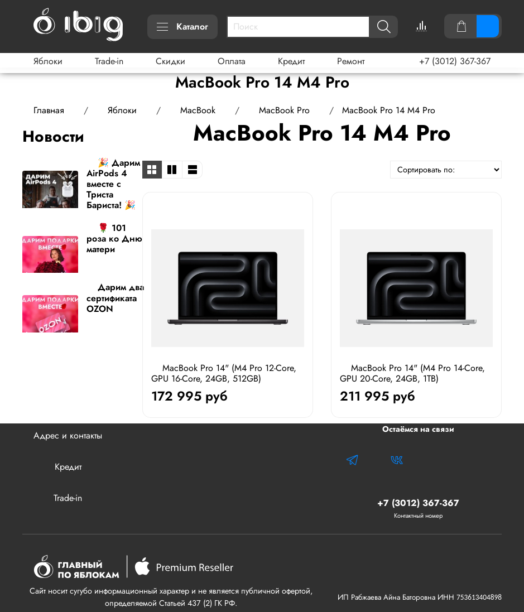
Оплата (232, 61)
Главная (48, 110)
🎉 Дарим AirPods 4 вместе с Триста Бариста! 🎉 (113, 184)
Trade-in (109, 61)
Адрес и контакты (67, 435)
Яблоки (48, 61)
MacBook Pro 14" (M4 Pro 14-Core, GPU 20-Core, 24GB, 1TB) (412, 373)
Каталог (182, 26)
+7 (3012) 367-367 (455, 61)
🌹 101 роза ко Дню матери (114, 238)
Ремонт (350, 61)
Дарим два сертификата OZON (115, 298)
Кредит (291, 61)
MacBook (197, 110)
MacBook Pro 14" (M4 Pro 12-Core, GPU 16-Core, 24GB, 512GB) (223, 373)
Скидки (170, 61)
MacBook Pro (284, 110)
